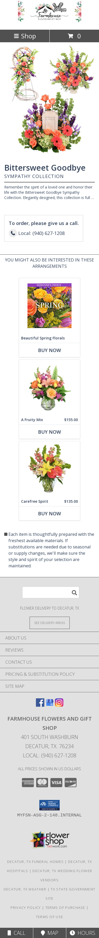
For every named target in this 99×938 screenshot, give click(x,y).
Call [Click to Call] (16, 932)
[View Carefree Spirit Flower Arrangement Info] (49, 468)
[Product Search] (50, 592)
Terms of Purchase (65, 907)
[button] (49, 805)
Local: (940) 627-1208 (49, 755)
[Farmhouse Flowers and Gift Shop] (49, 21)
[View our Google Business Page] (49, 705)
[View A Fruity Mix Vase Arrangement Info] (49, 387)
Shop (25, 36)
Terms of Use (49, 916)
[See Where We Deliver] (50, 622)
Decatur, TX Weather (25, 889)
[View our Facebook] (40, 705)
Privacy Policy (26, 907)
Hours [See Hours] (82, 932)
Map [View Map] (49, 932)
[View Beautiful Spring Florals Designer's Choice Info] (49, 305)
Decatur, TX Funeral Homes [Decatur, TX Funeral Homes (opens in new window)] (35, 861)
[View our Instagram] (59, 705)
